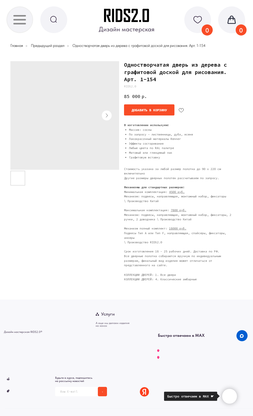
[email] (76, 391)
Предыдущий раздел (47, 45)
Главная (16, 45)
